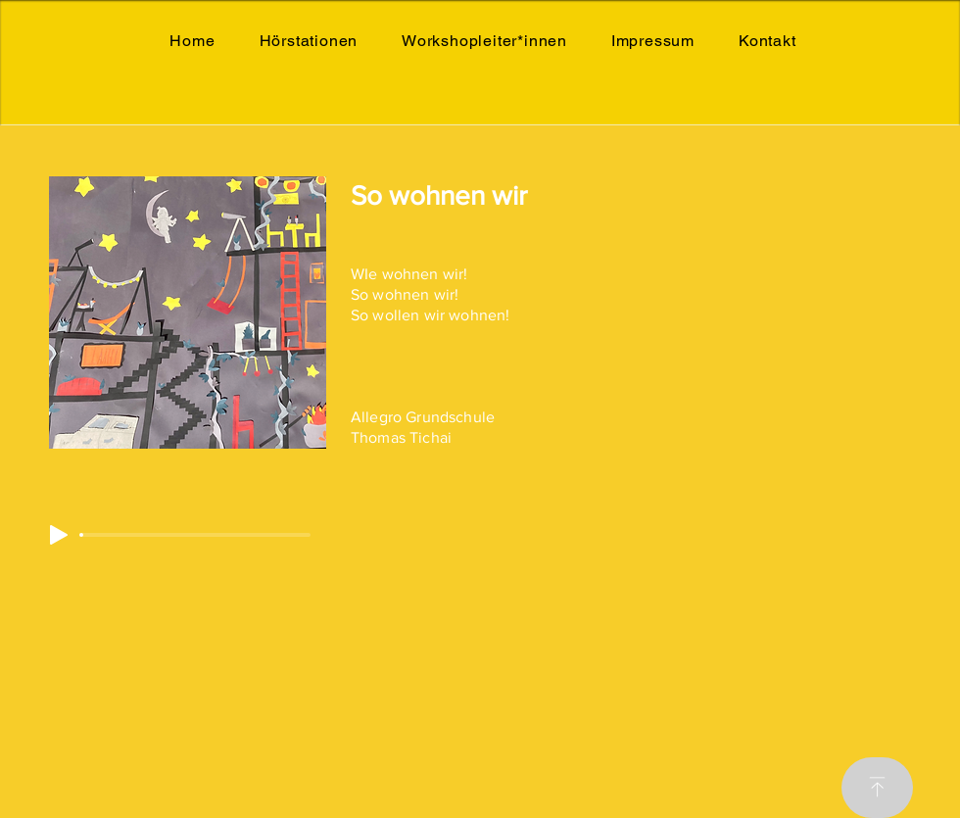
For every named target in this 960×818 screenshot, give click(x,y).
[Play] (59, 535)
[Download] (877, 787)
